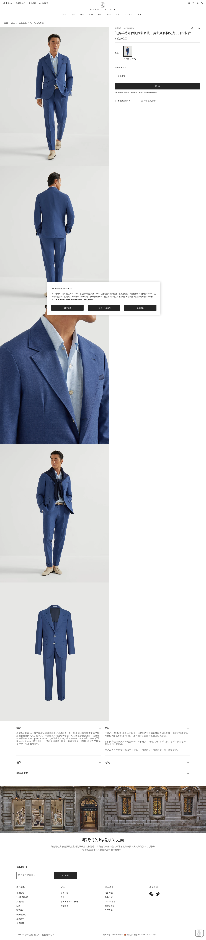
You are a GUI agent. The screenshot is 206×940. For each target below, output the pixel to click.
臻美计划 (64, 893)
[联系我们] (20, 3)
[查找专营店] (32, 3)
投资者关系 (110, 906)
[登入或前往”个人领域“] (198, 3)
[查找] (189, 3)
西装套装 (23, 23)
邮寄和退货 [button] (22, 773)
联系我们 (20, 910)
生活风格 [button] (129, 14)
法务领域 (109, 893)
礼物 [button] (91, 14)
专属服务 (20, 893)
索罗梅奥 (64, 906)
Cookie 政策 (110, 902)
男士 (6, 23)
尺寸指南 (20, 902)
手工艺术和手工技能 (69, 902)
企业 (63, 897)
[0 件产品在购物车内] (202, 3)
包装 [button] (107, 762)
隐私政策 (109, 897)
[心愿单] (193, 3)
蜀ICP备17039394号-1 (113, 935)
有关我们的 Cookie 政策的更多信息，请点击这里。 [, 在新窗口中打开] (75, 300)
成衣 (13, 23)
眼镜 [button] (109, 14)
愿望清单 (20, 919)
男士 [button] (82, 14)
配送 (18, 906)
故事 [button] (140, 14)
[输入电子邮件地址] (35, 875)
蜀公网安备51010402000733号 (141, 935)
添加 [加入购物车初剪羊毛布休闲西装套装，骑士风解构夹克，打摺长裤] (157, 86)
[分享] (191, 28)
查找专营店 (21, 914)
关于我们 (109, 910)
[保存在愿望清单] (199, 28)
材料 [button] (107, 728)
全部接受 (140, 308)
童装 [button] (118, 14)
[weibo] (158, 894)
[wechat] (151, 894)
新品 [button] (64, 14)
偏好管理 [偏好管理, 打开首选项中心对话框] (67, 308)
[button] (54, 96)
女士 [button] (73, 14)
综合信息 (109, 887)
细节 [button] (18, 762)
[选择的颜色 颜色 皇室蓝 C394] (127, 53)
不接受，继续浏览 (104, 308)
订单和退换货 (22, 897)
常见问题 (20, 923)
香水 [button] (100, 14)
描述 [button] (18, 728)
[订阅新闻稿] (43, 3)
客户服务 (20, 887)
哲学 (63, 887)
